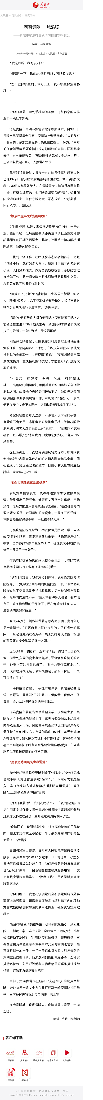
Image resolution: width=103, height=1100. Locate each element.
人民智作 (25, 1074)
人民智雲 (10, 1074)
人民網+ (25, 1054)
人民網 (4, 15)
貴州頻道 (16, 15)
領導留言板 (53, 1054)
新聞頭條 (30, 15)
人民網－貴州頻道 (57, 53)
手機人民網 (39, 1054)
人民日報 (10, 1054)
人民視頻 (67, 1054)
